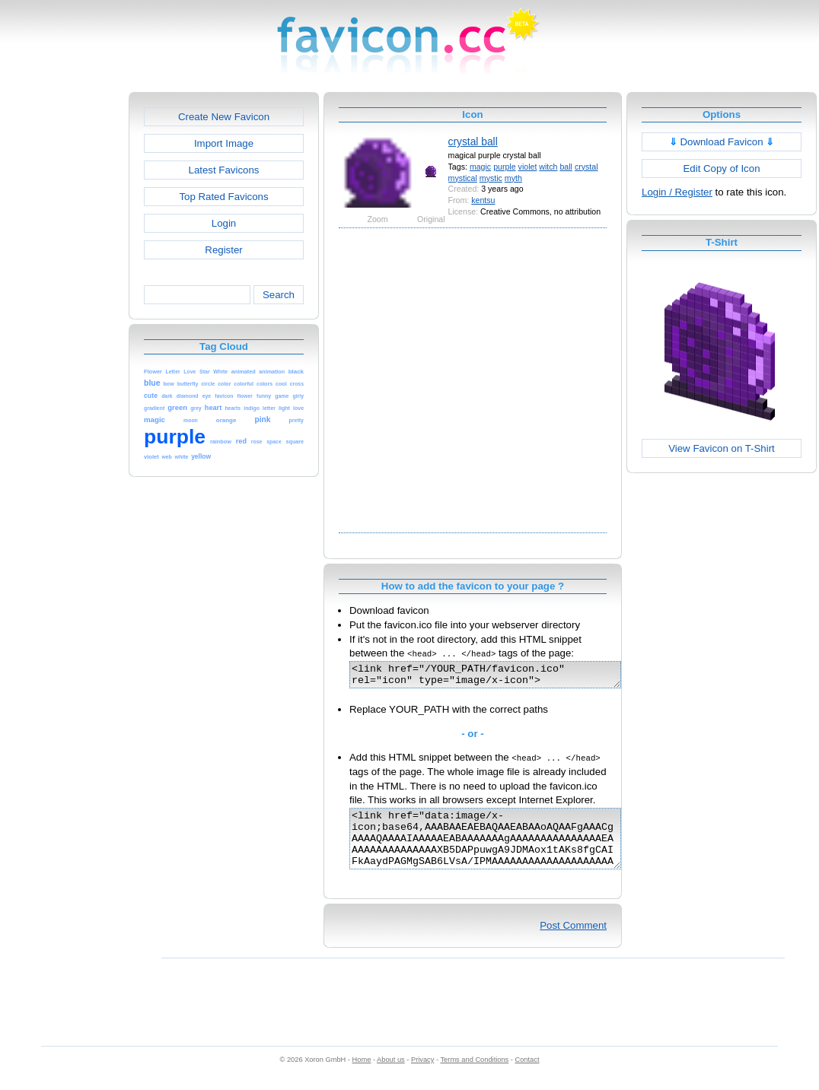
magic (480, 166)
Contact (527, 1075)
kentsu (483, 200)
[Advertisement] (150, 379)
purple (504, 166)
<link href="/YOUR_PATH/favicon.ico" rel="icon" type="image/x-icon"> (501, 677)
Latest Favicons (224, 170)
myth (513, 178)
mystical (462, 178)
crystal (586, 166)
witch (548, 166)
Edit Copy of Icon (721, 168)
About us (391, 1075)
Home (361, 1075)
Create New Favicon (223, 116)
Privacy (422, 1075)
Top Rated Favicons (223, 196)
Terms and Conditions (474, 1075)
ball (565, 166)
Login (224, 223)
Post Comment (573, 941)
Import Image (223, 143)
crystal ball (473, 141)
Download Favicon (722, 142)
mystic (491, 178)
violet (527, 166)
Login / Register (677, 192)
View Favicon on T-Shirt (721, 448)
